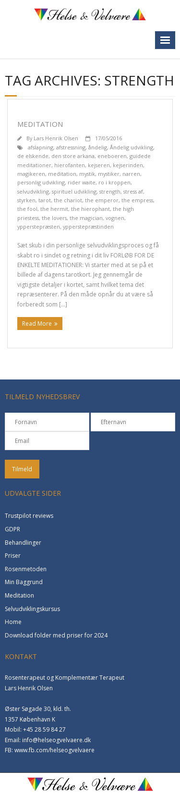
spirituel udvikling (74, 191)
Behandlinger (23, 542)
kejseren (99, 165)
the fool (27, 208)
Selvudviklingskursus (32, 609)
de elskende (32, 155)
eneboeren (112, 155)
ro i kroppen (114, 182)
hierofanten (69, 165)
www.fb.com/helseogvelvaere (54, 750)
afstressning (70, 147)
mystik (87, 173)
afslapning (40, 147)
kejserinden (128, 165)
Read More (37, 323)
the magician (86, 217)
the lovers (54, 217)
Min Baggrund (24, 582)
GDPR (12, 529)
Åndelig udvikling (131, 147)
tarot (44, 200)
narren (131, 173)
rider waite (82, 182)
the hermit (54, 208)
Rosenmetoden (26, 569)
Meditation (40, 124)
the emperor (102, 200)
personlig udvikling (41, 182)
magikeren (31, 173)
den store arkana (73, 155)
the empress (137, 200)
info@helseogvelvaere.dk (56, 740)
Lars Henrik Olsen (56, 138)
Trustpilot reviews (29, 516)
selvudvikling (33, 191)
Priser (13, 555)
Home (13, 622)
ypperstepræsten (38, 226)
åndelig (97, 147)
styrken (26, 200)
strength (109, 191)
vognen (115, 217)
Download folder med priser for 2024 (56, 635)
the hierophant (90, 208)
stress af (133, 191)
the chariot (68, 200)
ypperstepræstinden (88, 226)
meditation (62, 173)
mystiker (109, 173)
